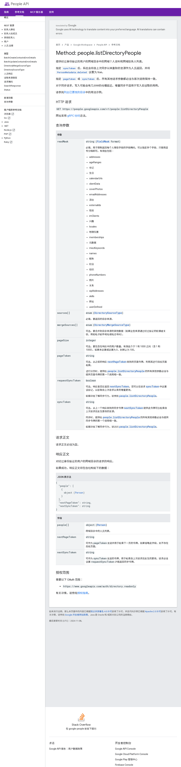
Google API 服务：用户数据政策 (65, 748)
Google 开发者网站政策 (76, 615)
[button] (22, 30)
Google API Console (125, 748)
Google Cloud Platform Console (131, 754)
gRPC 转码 (73, 115)
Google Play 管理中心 (126, 759)
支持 (51, 12)
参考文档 (115, 45)
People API (20, 4)
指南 (6, 12)
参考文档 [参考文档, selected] (19, 12)
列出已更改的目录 (74, 92)
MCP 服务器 (36, 12)
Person (79, 492)
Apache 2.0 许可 (153, 611)
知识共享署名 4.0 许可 (101, 611)
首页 (58, 45)
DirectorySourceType (108, 312)
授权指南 (82, 593)
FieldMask (103, 141)
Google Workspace (82, 45)
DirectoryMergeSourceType (111, 325)
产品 (67, 45)
